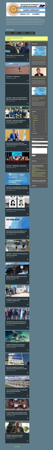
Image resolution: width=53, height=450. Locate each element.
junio (34, 122)
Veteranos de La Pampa (37, 175)
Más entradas (17, 446)
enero (34, 131)
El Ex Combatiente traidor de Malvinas (38, 78)
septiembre (35, 120)
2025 (33, 113)
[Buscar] (47, 3)
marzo (34, 129)
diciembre (35, 116)
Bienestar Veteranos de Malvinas (39, 176)
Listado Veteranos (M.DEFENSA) (39, 172)
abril (34, 127)
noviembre (35, 118)
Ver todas (8, 39)
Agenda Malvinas (35, 169)
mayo (34, 124)
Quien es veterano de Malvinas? (38, 173)
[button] (27, 59)
